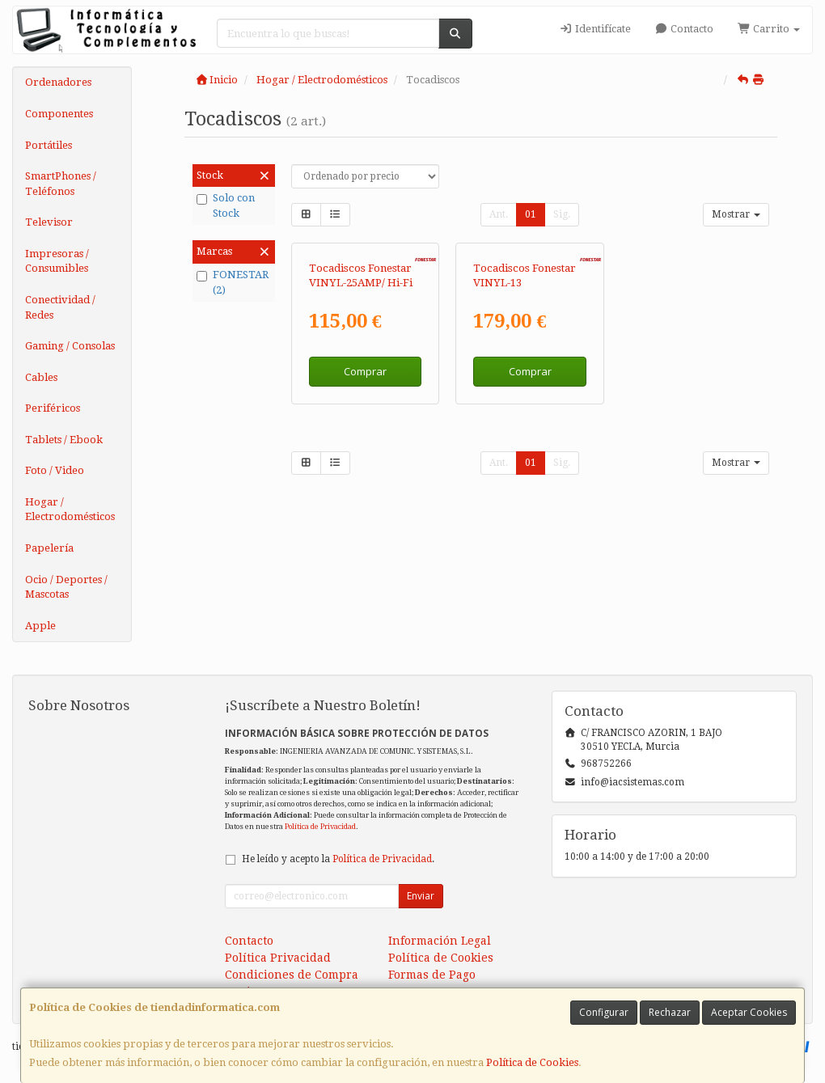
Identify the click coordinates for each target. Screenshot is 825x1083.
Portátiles (48, 145)
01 (530, 214)
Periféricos (52, 408)
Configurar (603, 1012)
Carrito (769, 29)
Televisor (49, 222)
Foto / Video (54, 470)
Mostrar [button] (736, 214)
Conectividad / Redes (60, 307)
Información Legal (439, 940)
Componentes (59, 114)
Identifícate (594, 29)
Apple (40, 626)
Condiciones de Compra (291, 974)
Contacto (684, 29)
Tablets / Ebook (64, 440)
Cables (41, 377)
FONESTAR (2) (233, 282)
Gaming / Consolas (70, 346)
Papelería (49, 548)
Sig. (561, 214)
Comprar (365, 371)
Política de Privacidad (320, 826)
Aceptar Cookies (749, 1012)
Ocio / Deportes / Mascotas (66, 587)
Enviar (420, 896)
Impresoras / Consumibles (57, 261)
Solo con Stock (226, 205)
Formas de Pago (432, 974)
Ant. (498, 214)
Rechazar (670, 1012)
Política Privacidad (278, 957)
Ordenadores (58, 82)
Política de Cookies (532, 1062)
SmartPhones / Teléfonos (60, 183)
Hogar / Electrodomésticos (70, 509)
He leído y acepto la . (338, 859)
